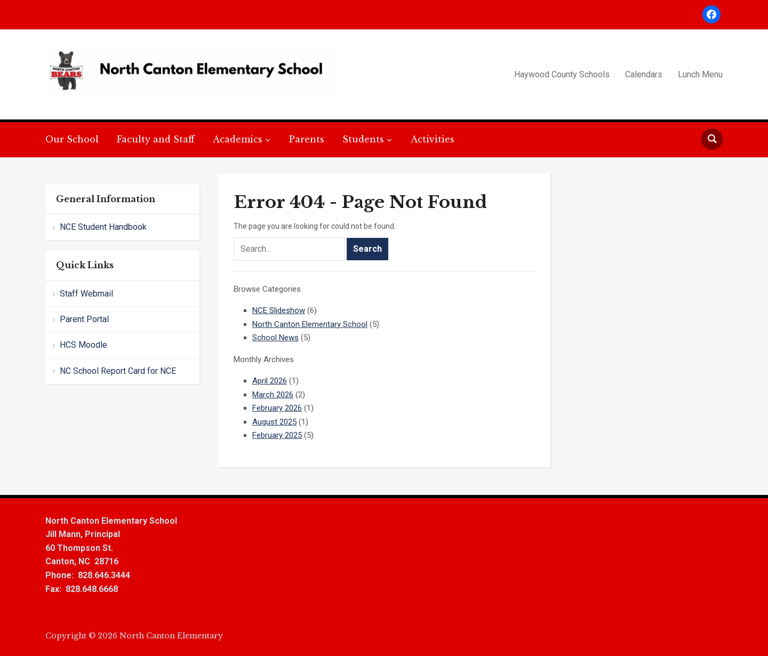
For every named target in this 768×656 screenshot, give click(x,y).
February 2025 (277, 435)
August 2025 (274, 422)
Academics (237, 139)
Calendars (643, 74)
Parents (306, 139)
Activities (432, 139)
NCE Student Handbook (103, 227)
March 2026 (272, 394)
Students (363, 139)
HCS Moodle (83, 345)
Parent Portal (84, 319)
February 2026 (277, 408)
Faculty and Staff (156, 139)
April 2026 (269, 381)
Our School (72, 139)
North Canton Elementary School (309, 324)
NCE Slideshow (278, 310)
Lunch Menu (700, 74)
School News (275, 337)
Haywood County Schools (562, 74)
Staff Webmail (86, 294)
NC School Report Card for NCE (118, 371)
